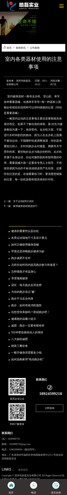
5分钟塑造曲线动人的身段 (27, 332)
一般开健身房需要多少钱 (26, 352)
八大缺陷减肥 (19, 339)
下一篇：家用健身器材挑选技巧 (20, 206)
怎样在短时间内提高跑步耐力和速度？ (34, 264)
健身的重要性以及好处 (25, 231)
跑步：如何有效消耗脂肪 (26, 305)
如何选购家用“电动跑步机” (27, 359)
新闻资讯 (21, 47)
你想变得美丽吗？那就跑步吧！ (30, 312)
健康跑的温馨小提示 (23, 318)
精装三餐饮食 (19, 345)
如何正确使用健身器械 (25, 244)
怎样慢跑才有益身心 (23, 271)
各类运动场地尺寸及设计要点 (29, 237)
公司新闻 (35, 47)
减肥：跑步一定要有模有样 (27, 325)
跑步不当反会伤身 (22, 298)
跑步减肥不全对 (21, 258)
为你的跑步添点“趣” (23, 291)
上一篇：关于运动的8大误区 (18, 201)
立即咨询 (49, 408)
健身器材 (23, 470)
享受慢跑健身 (19, 278)
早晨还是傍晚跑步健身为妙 (27, 251)
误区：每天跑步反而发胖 (26, 285)
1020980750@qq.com (20, 444)
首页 (9, 47)
